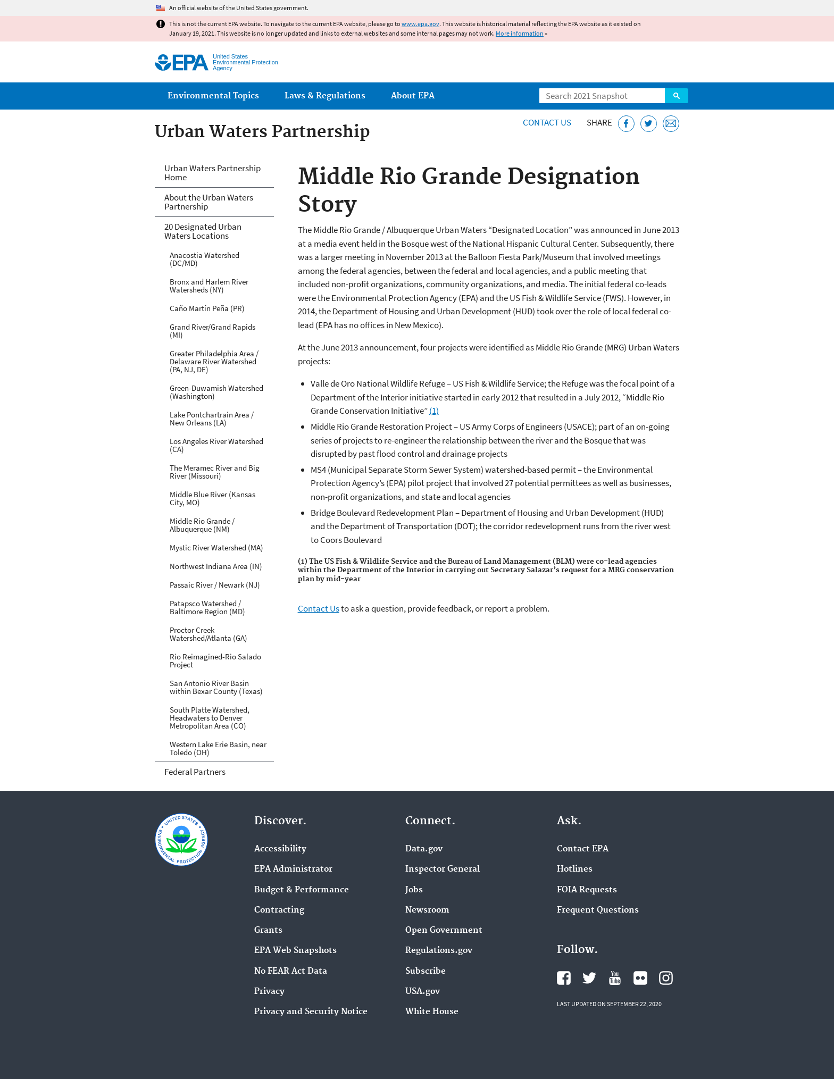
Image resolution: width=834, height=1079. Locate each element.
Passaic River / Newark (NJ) (215, 585)
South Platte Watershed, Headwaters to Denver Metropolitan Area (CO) (209, 718)
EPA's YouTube (615, 978)
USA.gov (422, 992)
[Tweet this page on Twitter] (648, 123)
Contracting (279, 910)
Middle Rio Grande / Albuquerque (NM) (202, 525)
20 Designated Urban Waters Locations (202, 231)
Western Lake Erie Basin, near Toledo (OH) (218, 748)
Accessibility (280, 849)
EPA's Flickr (640, 978)
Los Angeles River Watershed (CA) (216, 445)
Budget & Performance (301, 890)
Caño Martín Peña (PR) (207, 308)
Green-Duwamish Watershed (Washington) (216, 392)
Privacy (269, 992)
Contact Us (547, 122)
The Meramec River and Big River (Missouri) (215, 472)
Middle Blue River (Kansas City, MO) (212, 498)
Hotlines (575, 869)
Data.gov (424, 849)
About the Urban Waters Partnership (208, 201)
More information (520, 33)
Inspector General (442, 869)
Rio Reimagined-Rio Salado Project (215, 660)
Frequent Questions (598, 910)
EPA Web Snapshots (295, 951)
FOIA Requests (587, 890)
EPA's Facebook (564, 978)
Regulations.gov (438, 951)
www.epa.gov (420, 24)
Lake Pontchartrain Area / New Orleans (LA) (212, 418)
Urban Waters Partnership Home (212, 172)
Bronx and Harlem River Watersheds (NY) (209, 286)
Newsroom (427, 910)
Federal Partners (195, 771)
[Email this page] (671, 123)
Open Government (443, 930)
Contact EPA (582, 849)
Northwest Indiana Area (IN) (216, 566)
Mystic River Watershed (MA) (216, 547)
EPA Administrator (293, 869)
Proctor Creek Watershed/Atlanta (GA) (208, 634)
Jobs (414, 890)
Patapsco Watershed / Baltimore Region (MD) (207, 607)
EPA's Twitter (589, 978)
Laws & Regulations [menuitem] (325, 96)
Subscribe (425, 971)
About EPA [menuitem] (413, 96)
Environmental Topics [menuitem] (213, 96)
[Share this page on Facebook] (626, 123)
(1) (434, 410)
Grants (268, 930)
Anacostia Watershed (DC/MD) (204, 259)
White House (431, 1012)
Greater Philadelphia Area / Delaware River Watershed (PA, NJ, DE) (214, 361)
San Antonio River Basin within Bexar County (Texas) (216, 687)
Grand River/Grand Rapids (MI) (212, 331)
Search (676, 95)
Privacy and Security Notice (311, 1012)
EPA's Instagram (666, 978)
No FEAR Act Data (290, 971)
